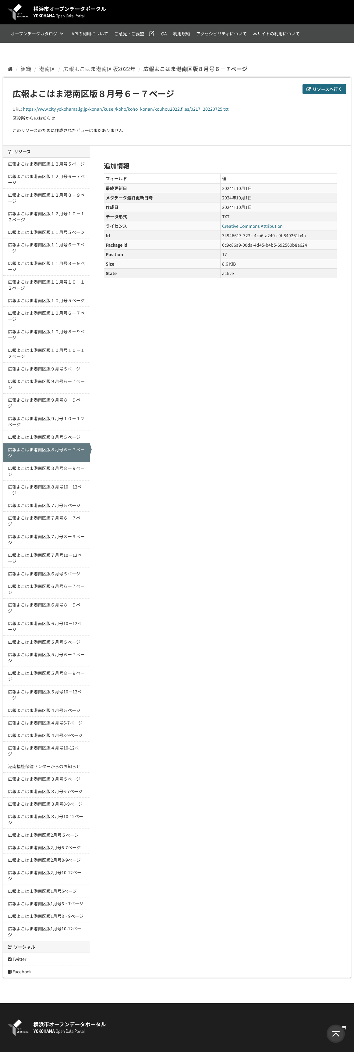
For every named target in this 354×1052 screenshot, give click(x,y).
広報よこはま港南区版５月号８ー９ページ (46, 676)
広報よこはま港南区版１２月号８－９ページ (46, 198)
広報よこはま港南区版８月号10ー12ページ (45, 490)
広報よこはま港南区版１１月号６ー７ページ (46, 248)
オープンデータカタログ (34, 33)
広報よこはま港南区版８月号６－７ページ (195, 69)
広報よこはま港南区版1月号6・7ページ (45, 903)
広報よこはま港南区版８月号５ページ (44, 437)
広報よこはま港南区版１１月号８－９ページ (46, 266)
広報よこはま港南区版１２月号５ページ (46, 164)
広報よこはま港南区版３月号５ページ (44, 779)
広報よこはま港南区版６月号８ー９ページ (46, 608)
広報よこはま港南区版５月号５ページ (44, 642)
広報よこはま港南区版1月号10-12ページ (44, 931)
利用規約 (181, 33)
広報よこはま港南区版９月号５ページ (44, 369)
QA (164, 33)
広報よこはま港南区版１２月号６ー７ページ (46, 179)
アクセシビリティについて (221, 33)
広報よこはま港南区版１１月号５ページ (46, 232)
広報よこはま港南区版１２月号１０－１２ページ (46, 216)
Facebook (20, 971)
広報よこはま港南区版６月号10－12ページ (45, 626)
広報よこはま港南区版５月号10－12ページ (45, 695)
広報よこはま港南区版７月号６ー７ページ (46, 521)
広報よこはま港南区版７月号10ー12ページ (45, 558)
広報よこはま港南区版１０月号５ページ (46, 300)
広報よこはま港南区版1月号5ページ (42, 891)
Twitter (17, 959)
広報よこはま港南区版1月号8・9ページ (45, 916)
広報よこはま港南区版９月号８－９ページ (46, 403)
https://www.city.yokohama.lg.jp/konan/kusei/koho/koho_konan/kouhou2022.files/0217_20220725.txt (125, 109)
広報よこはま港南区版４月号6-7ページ (45, 723)
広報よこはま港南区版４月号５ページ (44, 710)
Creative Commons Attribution (252, 226)
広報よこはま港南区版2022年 (99, 69)
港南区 (47, 69)
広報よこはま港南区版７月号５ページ (44, 505)
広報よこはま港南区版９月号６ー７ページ (46, 384)
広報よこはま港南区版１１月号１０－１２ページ (46, 285)
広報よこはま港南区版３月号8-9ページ (45, 804)
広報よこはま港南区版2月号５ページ (43, 835)
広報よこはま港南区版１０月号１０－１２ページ (46, 353)
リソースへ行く (324, 89)
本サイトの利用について (276, 33)
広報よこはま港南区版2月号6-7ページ (44, 847)
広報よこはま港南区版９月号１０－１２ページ (46, 421)
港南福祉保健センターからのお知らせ (44, 766)
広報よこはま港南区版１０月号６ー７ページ (46, 316)
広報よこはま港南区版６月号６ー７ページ (46, 589)
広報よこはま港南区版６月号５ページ (44, 574)
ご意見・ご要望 (129, 33)
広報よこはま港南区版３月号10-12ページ (45, 819)
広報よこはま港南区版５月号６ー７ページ (46, 657)
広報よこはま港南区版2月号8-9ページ (44, 860)
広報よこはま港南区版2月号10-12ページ (44, 875)
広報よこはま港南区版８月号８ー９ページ (46, 471)
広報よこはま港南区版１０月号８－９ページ (46, 334)
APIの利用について (90, 33)
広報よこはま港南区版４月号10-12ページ (45, 751)
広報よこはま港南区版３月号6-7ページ (45, 791)
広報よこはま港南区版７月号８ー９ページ (46, 539)
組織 (25, 69)
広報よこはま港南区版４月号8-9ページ (45, 735)
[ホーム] (10, 69)
